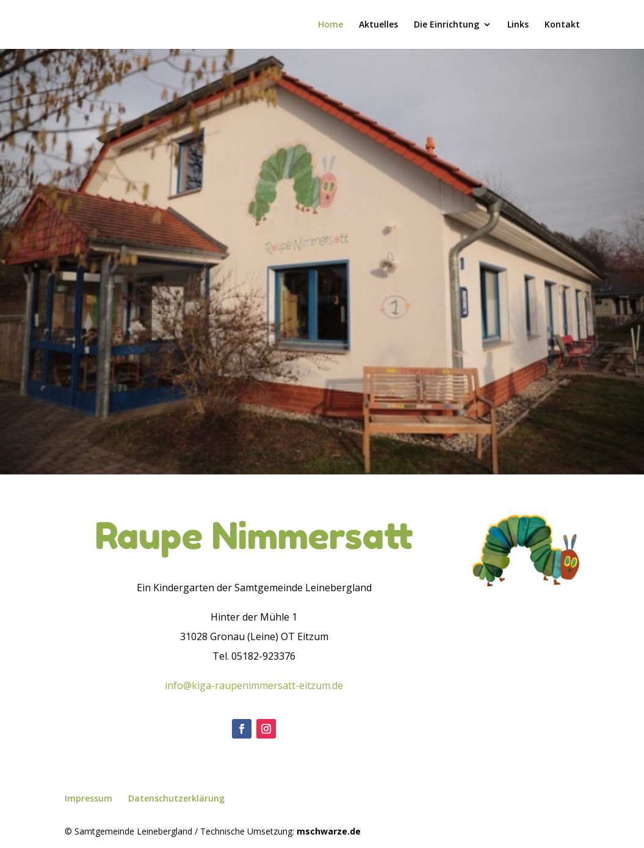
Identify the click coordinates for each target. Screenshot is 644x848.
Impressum (88, 798)
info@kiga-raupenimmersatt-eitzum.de (254, 685)
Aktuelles (378, 25)
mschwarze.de (329, 831)
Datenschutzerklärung (176, 798)
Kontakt (562, 25)
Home (330, 25)
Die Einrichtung (446, 25)
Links (518, 25)
